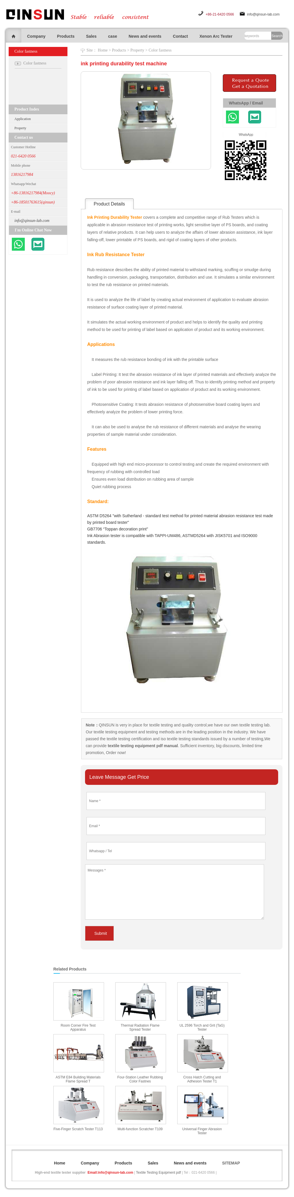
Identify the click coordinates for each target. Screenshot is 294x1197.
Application (22, 119)
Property (20, 128)
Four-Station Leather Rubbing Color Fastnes (140, 1079)
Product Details (109, 203)
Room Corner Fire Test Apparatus (78, 1027)
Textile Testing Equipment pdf (158, 1173)
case (112, 36)
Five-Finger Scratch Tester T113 (78, 1129)
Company (36, 36)
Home (103, 50)
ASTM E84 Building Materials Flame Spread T (78, 1079)
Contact (180, 36)
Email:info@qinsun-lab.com (110, 1173)
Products (66, 36)
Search (277, 36)
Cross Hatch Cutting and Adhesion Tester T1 (202, 1079)
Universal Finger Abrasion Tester (202, 1131)
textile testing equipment (115, 732)
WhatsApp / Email (246, 103)
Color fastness (159, 50)
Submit (100, 933)
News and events (145, 36)
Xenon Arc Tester (215, 36)
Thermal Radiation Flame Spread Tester (140, 1027)
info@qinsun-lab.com (263, 14)
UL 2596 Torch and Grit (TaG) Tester (202, 1027)
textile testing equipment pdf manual (142, 745)
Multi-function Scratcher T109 (140, 1129)
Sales (91, 36)
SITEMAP (231, 1163)
